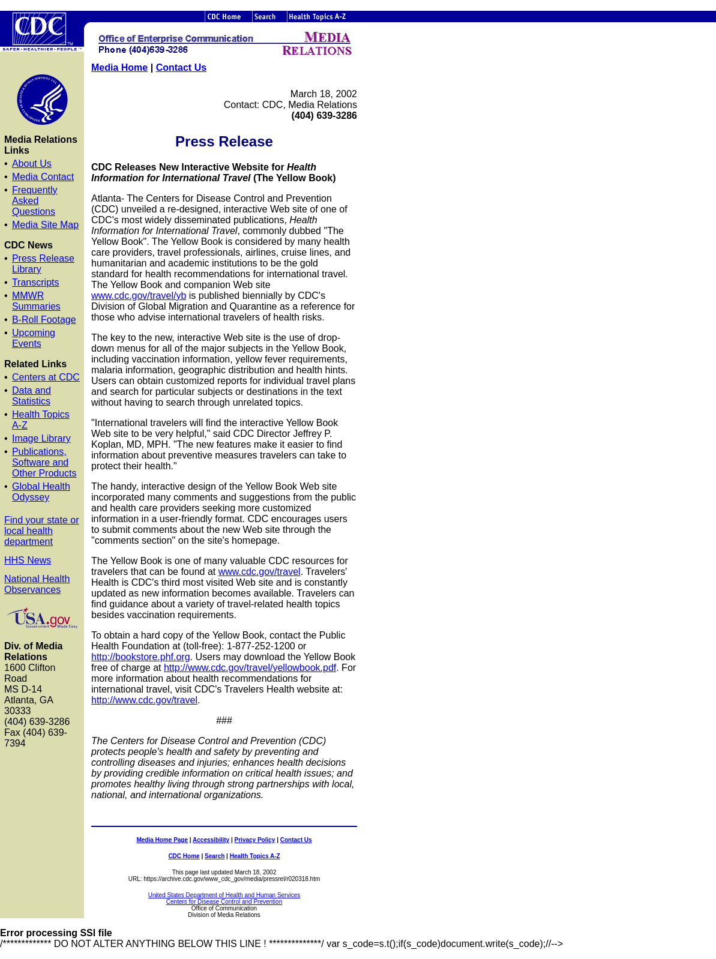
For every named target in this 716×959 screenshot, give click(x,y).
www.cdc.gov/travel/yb (138, 295)
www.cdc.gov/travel (259, 572)
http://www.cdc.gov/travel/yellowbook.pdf (250, 668)
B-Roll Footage (44, 319)
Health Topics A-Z (255, 856)
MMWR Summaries (36, 300)
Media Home (119, 67)
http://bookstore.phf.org (140, 657)
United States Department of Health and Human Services (224, 895)
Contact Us (181, 67)
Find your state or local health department (41, 531)
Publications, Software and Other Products (44, 462)
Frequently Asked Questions (35, 201)
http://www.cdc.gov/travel (144, 700)
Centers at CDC (46, 377)
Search (214, 856)
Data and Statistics (31, 395)
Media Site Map (45, 225)
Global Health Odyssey (41, 491)
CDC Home (183, 856)
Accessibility (211, 840)
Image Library (41, 438)
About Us (32, 163)
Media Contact (43, 177)
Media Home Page (162, 840)
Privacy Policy (255, 840)
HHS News (27, 560)
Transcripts (35, 282)
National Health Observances (37, 584)
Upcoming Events (33, 338)
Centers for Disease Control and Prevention (224, 901)
